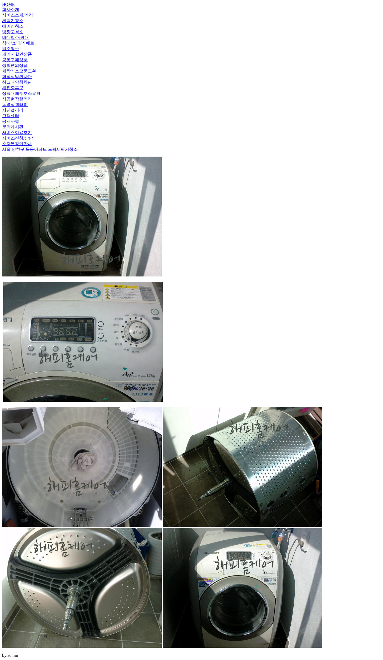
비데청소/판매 (15, 37)
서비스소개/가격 (17, 15)
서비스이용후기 (17, 132)
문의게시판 (12, 127)
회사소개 (10, 9)
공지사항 (10, 121)
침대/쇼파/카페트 (18, 43)
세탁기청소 (12, 20)
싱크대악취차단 (17, 82)
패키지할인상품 (17, 54)
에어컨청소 (12, 26)
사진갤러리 (12, 110)
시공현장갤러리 (17, 99)
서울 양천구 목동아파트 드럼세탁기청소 (40, 149)
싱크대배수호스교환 (21, 93)
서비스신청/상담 (17, 138)
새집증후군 (12, 87)
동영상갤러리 (15, 104)
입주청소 (10, 48)
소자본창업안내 (17, 143)
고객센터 (10, 115)
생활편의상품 (15, 65)
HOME (8, 4)
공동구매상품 (15, 60)
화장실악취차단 (17, 76)
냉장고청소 (12, 32)
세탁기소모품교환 (19, 71)
